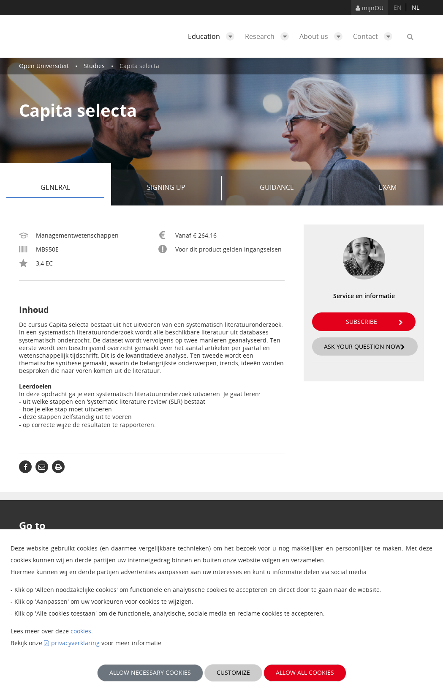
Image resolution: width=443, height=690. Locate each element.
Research (269, 36)
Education (213, 36)
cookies (81, 631)
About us (323, 36)
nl (415, 7)
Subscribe (374, 322)
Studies (94, 66)
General (72, 188)
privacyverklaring (75, 643)
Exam (388, 187)
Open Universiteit (44, 66)
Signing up (181, 188)
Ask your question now (364, 346)
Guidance (293, 188)
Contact (375, 36)
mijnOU (369, 8)
